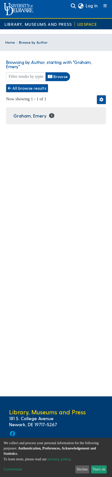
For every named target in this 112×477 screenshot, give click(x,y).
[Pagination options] (101, 99)
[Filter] (26, 76)
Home (10, 42)
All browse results (27, 88)
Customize (13, 469)
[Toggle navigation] (105, 6)
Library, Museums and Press (38, 24)
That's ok (98, 469)
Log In (92, 5)
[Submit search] (73, 6)
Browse (58, 76)
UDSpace (87, 24)
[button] (81, 6)
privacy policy (59, 459)
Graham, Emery (30, 115)
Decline (82, 469)
